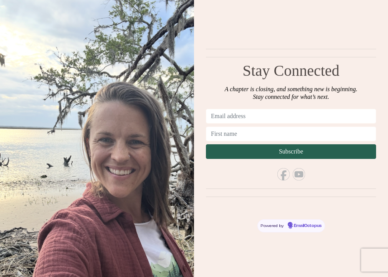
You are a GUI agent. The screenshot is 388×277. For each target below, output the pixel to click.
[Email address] (291, 116)
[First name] (291, 134)
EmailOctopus (308, 226)
